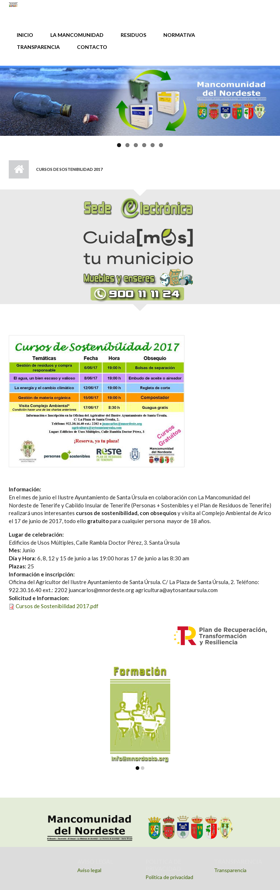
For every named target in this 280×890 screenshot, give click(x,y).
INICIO (25, 35)
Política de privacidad (169, 877)
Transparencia (230, 870)
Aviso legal (89, 870)
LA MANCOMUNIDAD (77, 35)
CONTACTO (92, 47)
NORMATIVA (179, 35)
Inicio (19, 169)
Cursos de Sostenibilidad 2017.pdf (57, 606)
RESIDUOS (133, 35)
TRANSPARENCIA (38, 47)
